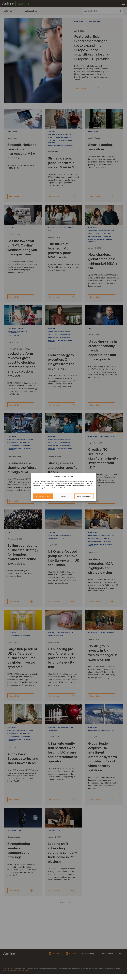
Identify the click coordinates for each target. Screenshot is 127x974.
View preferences (84, 496)
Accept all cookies (43, 496)
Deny (63, 496)
